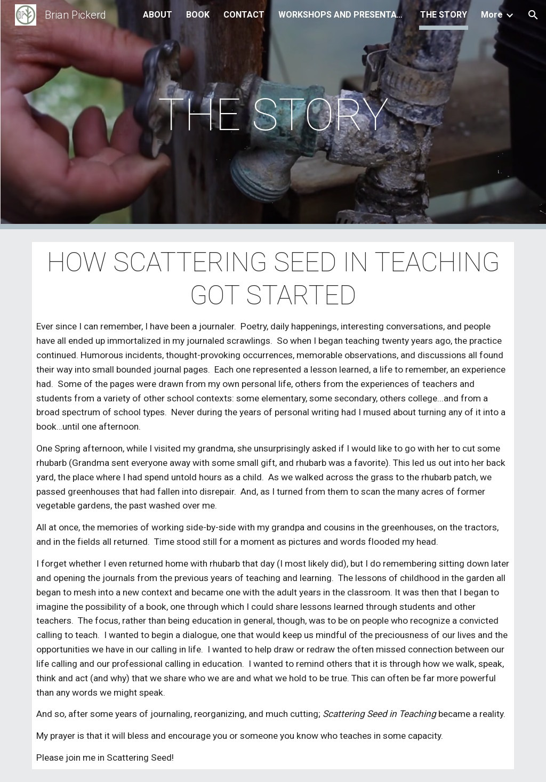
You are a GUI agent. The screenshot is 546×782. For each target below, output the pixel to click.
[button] (533, 15)
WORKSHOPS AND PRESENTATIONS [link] (342, 15)
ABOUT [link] (157, 15)
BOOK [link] (198, 15)
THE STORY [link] (443, 15)
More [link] (492, 15)
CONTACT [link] (243, 15)
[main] (273, 115)
